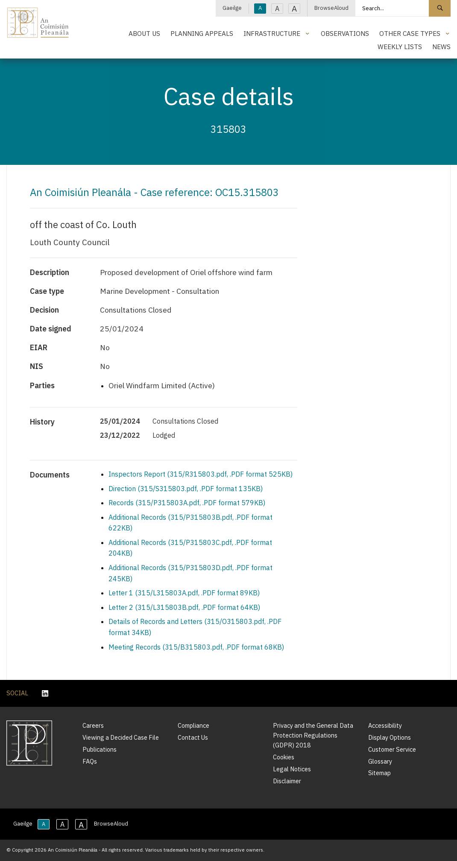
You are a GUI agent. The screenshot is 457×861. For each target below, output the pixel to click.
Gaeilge (232, 8)
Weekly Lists (400, 46)
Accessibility (385, 725)
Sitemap (379, 773)
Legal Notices (292, 769)
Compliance (193, 725)
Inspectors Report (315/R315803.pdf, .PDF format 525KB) (200, 474)
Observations (345, 33)
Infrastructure (271, 33)
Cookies (283, 757)
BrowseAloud (331, 8)
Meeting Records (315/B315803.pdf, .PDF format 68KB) (196, 647)
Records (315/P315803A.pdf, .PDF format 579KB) (186, 502)
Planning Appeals (201, 33)
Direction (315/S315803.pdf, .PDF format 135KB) (185, 488)
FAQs (89, 761)
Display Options (389, 737)
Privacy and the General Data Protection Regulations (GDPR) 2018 (313, 735)
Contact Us (193, 737)
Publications (99, 749)
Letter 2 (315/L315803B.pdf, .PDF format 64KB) (184, 607)
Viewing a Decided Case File (120, 737)
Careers (93, 725)
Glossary (380, 761)
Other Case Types (409, 33)
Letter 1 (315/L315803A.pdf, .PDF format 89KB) (184, 593)
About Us (144, 33)
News (441, 46)
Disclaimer (287, 781)
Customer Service (392, 749)
